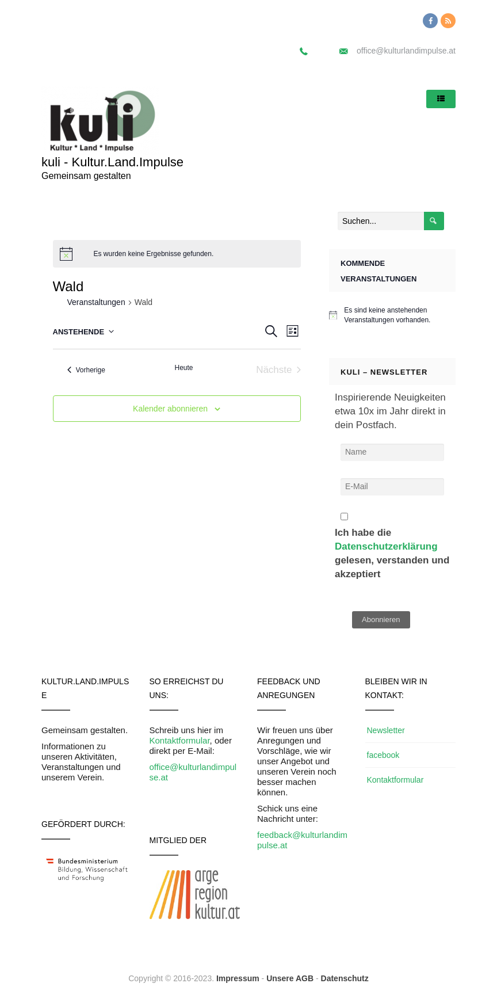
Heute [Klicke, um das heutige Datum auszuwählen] (183, 368)
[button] (18, 17)
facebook (383, 755)
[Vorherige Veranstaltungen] (86, 369)
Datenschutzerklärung (386, 546)
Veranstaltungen (96, 302)
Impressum (237, 978)
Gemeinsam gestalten (86, 176)
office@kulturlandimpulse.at (406, 50)
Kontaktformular (180, 740)
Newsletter (386, 730)
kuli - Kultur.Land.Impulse (112, 162)
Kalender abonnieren (170, 408)
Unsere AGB (290, 978)
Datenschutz (345, 978)
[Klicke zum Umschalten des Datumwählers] (83, 331)
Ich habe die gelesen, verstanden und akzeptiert (392, 546)
